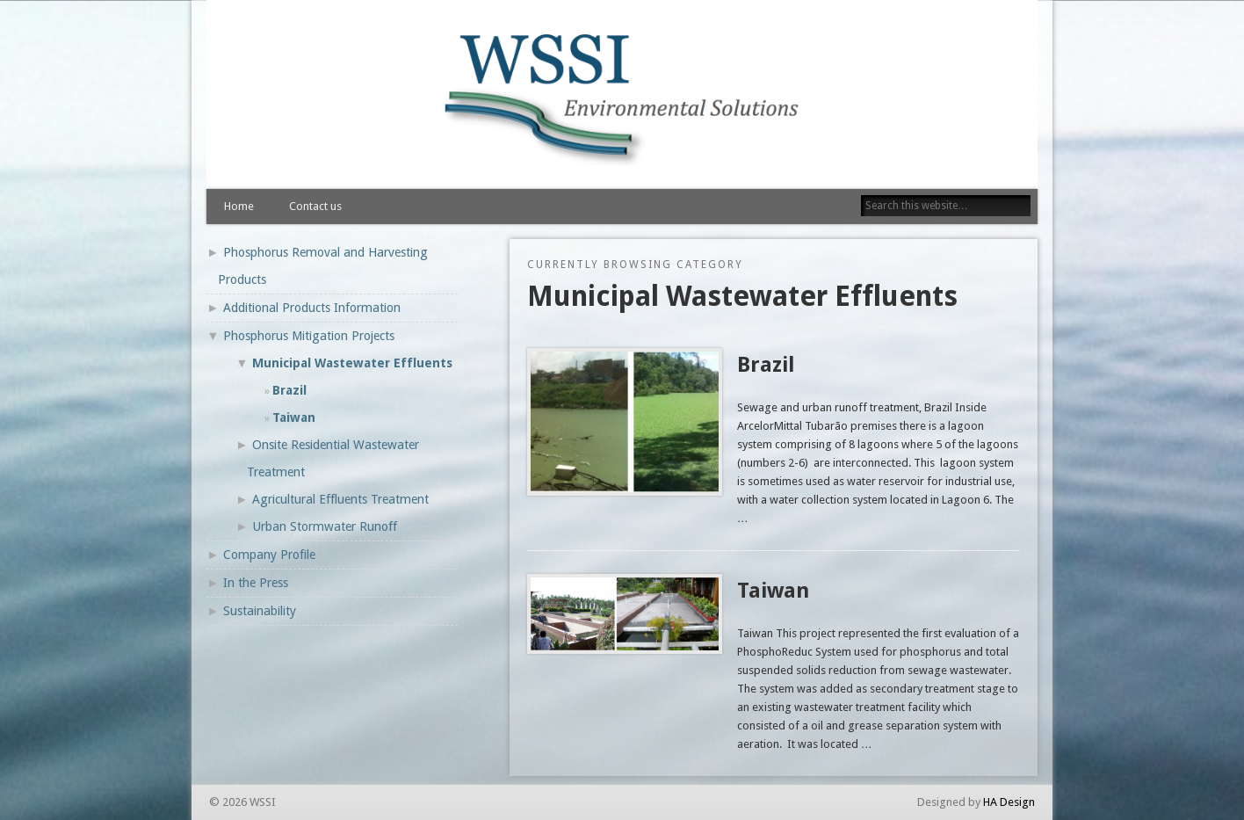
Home (239, 206)
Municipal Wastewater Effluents (352, 363)
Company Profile (269, 555)
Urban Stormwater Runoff (324, 526)
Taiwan (773, 590)
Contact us (315, 206)
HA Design (1009, 802)
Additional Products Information (312, 308)
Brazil (766, 364)
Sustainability (259, 611)
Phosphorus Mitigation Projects (308, 336)
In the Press (255, 583)
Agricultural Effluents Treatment (340, 499)
